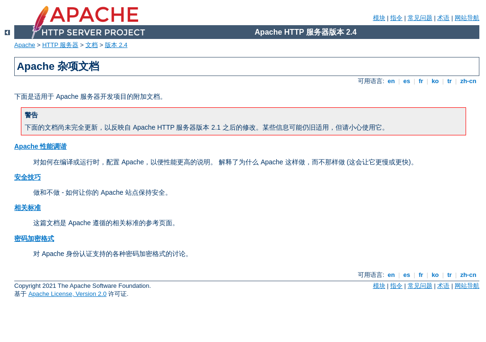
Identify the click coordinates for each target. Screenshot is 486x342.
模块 (379, 17)
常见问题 (420, 17)
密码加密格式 (34, 238)
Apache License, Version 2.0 (67, 293)
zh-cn (468, 81)
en (391, 81)
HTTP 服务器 (60, 44)
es (407, 81)
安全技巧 (27, 177)
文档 (91, 44)
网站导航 (467, 17)
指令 (396, 17)
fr (421, 81)
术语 (443, 17)
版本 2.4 (116, 44)
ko (435, 81)
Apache (24, 44)
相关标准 (27, 207)
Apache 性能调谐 (40, 146)
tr (450, 81)
